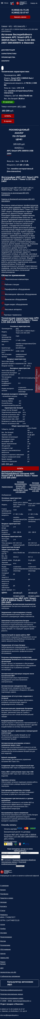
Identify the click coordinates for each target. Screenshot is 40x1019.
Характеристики (8, 53)
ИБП (1, 969)
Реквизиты (4, 915)
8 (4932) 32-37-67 (20, 12)
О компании (4, 886)
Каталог (3, 890)
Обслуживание (5, 950)
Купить (8, 116)
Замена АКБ (4, 958)
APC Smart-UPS (19, 26)
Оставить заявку (19, 596)
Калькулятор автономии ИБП (20, 983)
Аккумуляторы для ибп (8, 973)
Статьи (2, 911)
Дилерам (3, 903)
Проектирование (6, 937)
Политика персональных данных (11, 995)
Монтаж (3, 942)
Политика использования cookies (11, 999)
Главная (4, 26)
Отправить (20, 866)
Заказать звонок (20, 17)
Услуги (2, 925)
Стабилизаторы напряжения (10, 977)
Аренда (3, 954)
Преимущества (8, 57)
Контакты (3, 907)
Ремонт (2, 962)
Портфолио (4, 894)
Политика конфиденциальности (11, 991)
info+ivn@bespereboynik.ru (9, 1016)
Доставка (3, 933)
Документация (8, 50)
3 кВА (23, 107)
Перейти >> (19, 148)
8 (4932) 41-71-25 (20, 10)
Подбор (3, 929)
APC (10, 26)
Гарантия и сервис (6, 899)
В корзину (8, 121)
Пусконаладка (5, 946)
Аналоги (5, 61)
